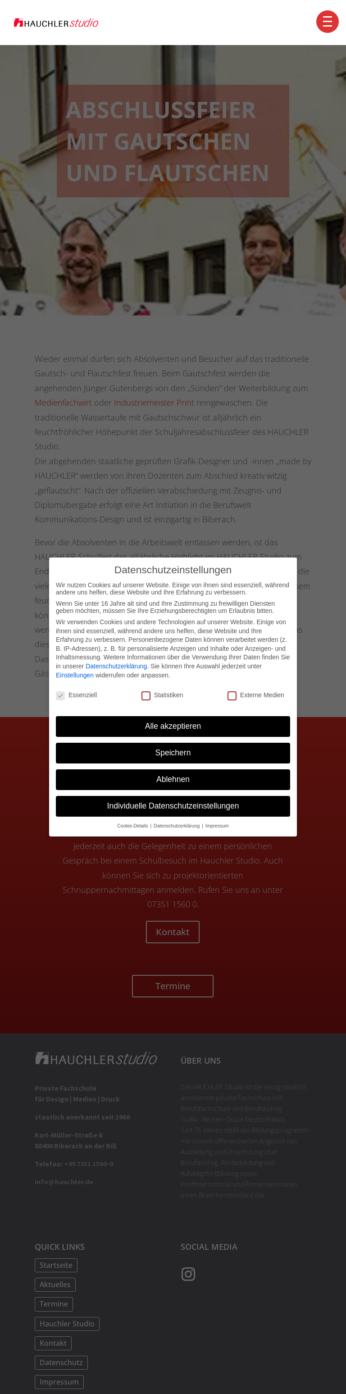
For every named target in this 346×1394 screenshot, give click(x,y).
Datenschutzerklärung (116, 666)
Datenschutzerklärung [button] (177, 825)
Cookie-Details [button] (133, 825)
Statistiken (162, 695)
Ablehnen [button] (173, 779)
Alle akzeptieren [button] (173, 726)
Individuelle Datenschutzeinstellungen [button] (173, 805)
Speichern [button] (173, 752)
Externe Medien (256, 695)
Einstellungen (75, 674)
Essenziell (76, 695)
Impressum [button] (217, 825)
